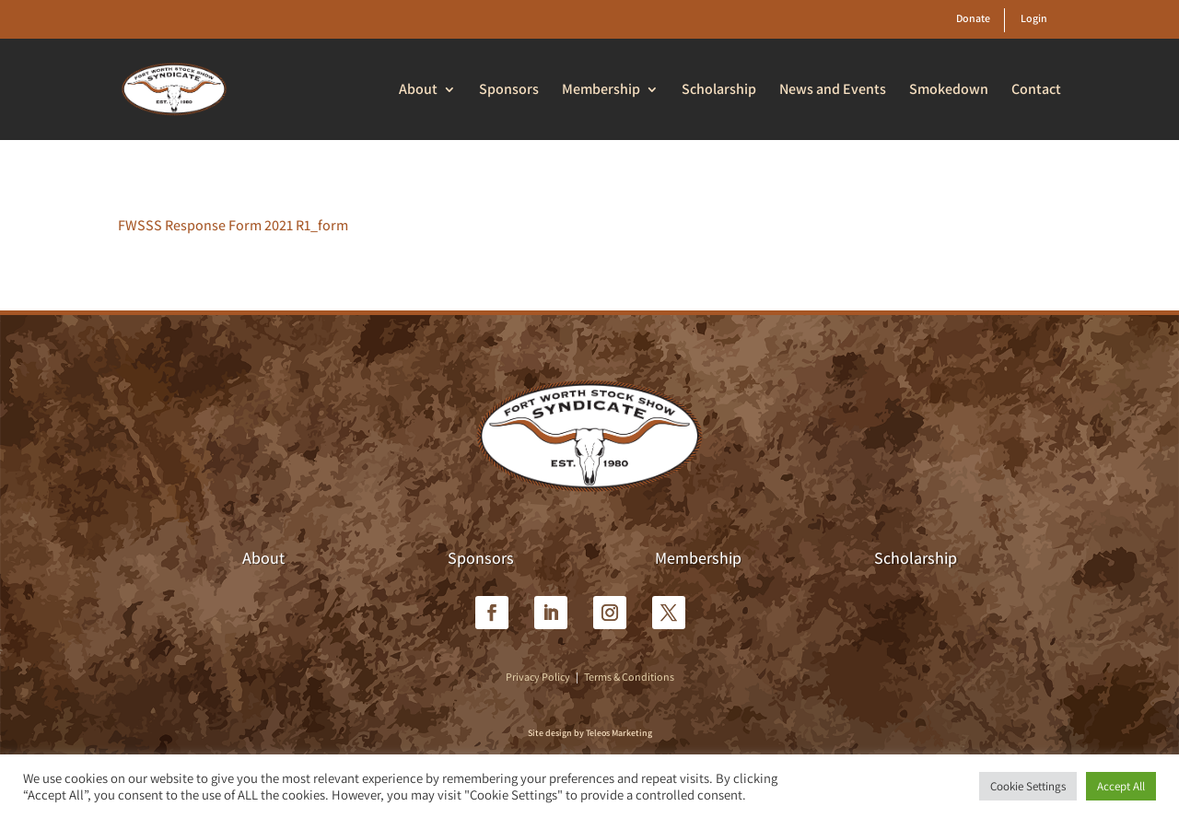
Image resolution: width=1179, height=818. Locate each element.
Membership (601, 91)
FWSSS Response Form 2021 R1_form (233, 225)
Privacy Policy (538, 677)
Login (1034, 18)
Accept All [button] (1121, 786)
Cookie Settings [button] (1028, 786)
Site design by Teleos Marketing (590, 733)
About (418, 91)
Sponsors (509, 91)
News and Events (832, 91)
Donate (973, 18)
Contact (1036, 91)
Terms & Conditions (629, 677)
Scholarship (719, 91)
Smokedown (948, 91)
